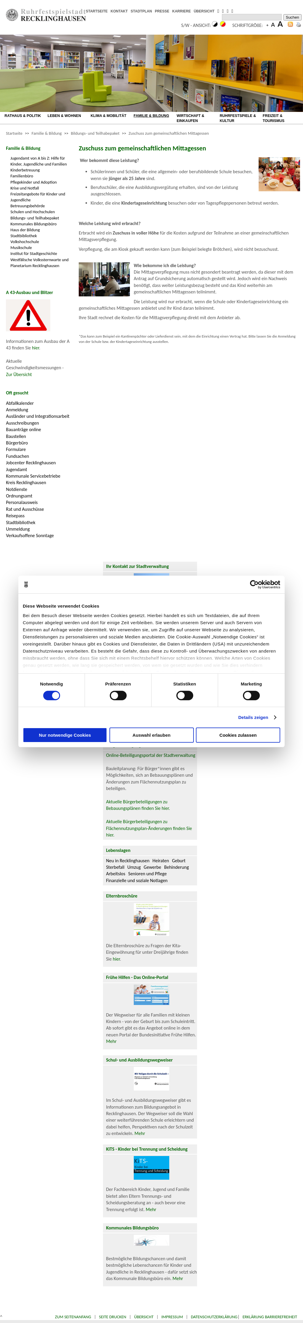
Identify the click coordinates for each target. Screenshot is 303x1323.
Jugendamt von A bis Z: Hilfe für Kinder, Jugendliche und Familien (38, 161)
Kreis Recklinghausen (26, 482)
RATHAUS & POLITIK (22, 116)
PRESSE (162, 11)
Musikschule (21, 247)
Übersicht (144, 1316)
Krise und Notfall (24, 188)
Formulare (16, 449)
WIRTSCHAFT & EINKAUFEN (190, 118)
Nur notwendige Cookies (65, 735)
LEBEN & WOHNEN (64, 116)
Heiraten (160, 860)
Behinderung (176, 867)
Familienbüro (21, 176)
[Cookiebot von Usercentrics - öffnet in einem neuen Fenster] (254, 584)
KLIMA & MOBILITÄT (108, 116)
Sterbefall (115, 867)
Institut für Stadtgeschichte (33, 253)
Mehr (111, 1041)
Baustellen (16, 436)
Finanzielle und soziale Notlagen (136, 880)
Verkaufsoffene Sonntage (30, 535)
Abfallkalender (20, 403)
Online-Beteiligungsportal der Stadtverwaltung (150, 755)
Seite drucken (112, 1316)
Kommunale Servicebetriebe (33, 476)
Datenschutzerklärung (214, 1316)
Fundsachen (17, 456)
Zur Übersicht (19, 374)
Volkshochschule (24, 241)
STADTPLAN (141, 11)
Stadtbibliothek (23, 235)
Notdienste (16, 489)
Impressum (172, 1316)
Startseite (14, 133)
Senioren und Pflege (147, 873)
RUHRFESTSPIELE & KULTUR (238, 118)
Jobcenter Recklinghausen (31, 462)
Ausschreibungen (22, 423)
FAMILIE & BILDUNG (151, 116)
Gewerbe (152, 867)
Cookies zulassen (238, 735)
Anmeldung (17, 409)
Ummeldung (18, 529)
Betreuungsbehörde (27, 205)
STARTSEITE (97, 11)
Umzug (134, 867)
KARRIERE (181, 11)
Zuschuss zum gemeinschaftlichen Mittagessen (169, 133)
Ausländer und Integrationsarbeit (37, 416)
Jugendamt (16, 469)
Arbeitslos (115, 873)
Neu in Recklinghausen (127, 860)
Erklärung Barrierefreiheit (270, 1316)
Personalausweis (22, 502)
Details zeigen (253, 717)
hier (35, 348)
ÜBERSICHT (204, 11)
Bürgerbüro (17, 443)
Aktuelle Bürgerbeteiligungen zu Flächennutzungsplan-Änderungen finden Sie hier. (149, 828)
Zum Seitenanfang (73, 1316)
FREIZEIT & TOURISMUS (273, 118)
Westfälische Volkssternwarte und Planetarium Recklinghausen (39, 262)
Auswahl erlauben (151, 735)
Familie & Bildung (47, 133)
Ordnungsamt (19, 496)
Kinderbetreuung (25, 170)
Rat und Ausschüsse (25, 509)
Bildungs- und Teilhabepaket (95, 133)
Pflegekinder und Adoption (33, 182)
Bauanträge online (23, 429)
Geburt (179, 860)
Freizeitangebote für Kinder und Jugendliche (37, 197)
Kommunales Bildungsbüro (33, 224)
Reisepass (15, 515)
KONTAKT (119, 11)
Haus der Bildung (25, 229)
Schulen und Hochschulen (32, 211)
